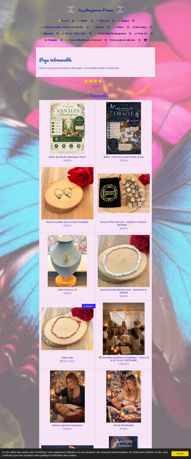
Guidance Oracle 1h (109, 262)
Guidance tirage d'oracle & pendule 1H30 (137, 263)
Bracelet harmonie (110, 402)
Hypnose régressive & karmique (53, 219)
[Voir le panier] (145, 40)
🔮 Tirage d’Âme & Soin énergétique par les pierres (53, 265)
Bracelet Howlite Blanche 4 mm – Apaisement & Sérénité (81, 173)
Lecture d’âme (109, 217)
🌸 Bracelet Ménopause (53, 402)
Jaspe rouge (109, 170)
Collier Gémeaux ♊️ (53, 170)
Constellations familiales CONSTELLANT (53, 305)
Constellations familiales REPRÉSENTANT (81, 305)
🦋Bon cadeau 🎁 (53, 354)
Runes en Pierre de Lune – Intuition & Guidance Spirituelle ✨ (137, 131)
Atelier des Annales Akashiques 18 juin (53, 130)
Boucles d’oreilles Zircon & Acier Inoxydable (109, 130)
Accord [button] (180, 453)
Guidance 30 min (81, 262)
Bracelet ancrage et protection (53, 443)
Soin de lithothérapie (81, 217)
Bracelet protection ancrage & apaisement (138, 404)
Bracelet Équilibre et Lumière (81, 404)
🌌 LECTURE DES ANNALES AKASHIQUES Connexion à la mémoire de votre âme (137, 221)
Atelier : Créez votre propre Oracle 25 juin (81, 130)
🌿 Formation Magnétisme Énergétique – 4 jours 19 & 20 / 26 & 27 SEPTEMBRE (137, 176)
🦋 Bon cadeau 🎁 (138, 354)
